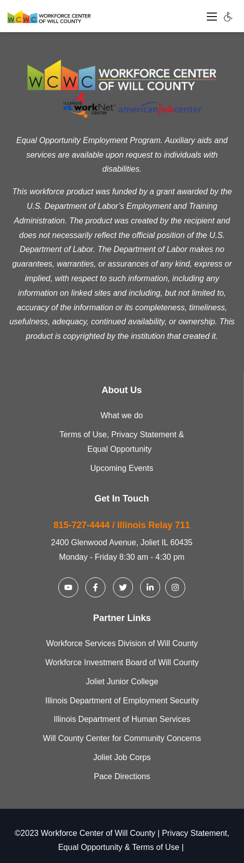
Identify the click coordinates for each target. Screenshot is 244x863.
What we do (121, 415)
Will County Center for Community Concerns (122, 738)
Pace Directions (122, 776)
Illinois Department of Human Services (122, 719)
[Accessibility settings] (228, 16)
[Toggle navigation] (211, 16)
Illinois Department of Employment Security (122, 700)
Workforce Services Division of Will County (122, 643)
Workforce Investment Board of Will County (122, 662)
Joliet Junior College (122, 681)
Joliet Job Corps (122, 757)
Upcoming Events (121, 468)
